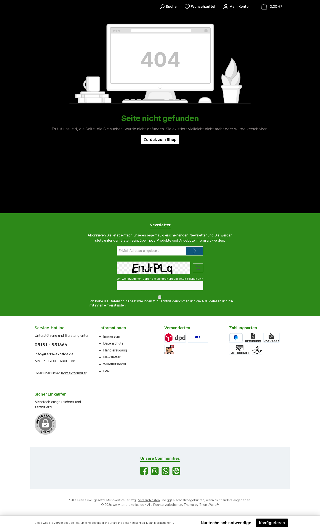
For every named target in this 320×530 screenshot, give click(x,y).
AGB (205, 301)
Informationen (112, 328)
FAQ (106, 371)
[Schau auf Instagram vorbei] (155, 471)
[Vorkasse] (271, 338)
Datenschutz (113, 343)
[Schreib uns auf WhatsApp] (165, 471)
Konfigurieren (272, 522)
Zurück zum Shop (160, 208)
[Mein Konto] (235, 41)
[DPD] (175, 338)
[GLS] (198, 338)
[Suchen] (167, 41)
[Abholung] (169, 349)
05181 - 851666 (51, 344)
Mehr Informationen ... (160, 522)
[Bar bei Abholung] (257, 349)
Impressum (111, 336)
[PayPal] (236, 338)
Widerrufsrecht (114, 364)
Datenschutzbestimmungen (130, 301)
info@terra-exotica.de (54, 354)
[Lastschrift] (239, 349)
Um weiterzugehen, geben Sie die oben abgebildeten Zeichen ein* (160, 283)
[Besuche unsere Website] (176, 471)
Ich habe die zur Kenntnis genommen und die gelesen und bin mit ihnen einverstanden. (161, 303)
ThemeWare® (209, 504)
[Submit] (194, 255)
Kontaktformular (73, 373)
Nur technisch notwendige (226, 522)
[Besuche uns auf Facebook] (144, 471)
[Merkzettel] (200, 41)
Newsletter (111, 357)
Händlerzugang (115, 350)
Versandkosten (149, 500)
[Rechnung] (253, 338)
